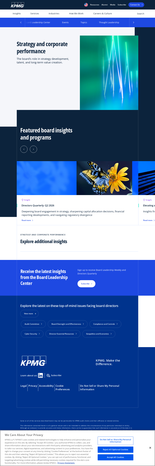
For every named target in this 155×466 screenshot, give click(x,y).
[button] (86, 5)
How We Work (76, 13)
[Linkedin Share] (40, 375)
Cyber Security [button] (32, 334)
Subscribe (122, 5)
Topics (84, 22)
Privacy (33, 385)
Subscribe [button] (85, 283)
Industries (54, 13)
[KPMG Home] (17, 4)
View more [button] (28, 313)
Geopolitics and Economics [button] (99, 334)
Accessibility (46, 385)
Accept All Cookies (115, 457)
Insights (17, 13)
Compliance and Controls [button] (105, 324)
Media (112, 5)
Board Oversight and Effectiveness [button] (68, 324)
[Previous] (23, 149)
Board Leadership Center (37, 22)
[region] (77, 448)
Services (34, 13)
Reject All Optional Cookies (115, 449)
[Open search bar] (139, 14)
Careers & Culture (102, 13)
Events (65, 22)
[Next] (33, 149)
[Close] (150, 447)
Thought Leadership (109, 22)
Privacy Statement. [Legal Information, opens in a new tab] (66, 463)
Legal (23, 385)
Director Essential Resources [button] (63, 334)
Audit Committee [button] (33, 324)
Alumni (105, 5)
